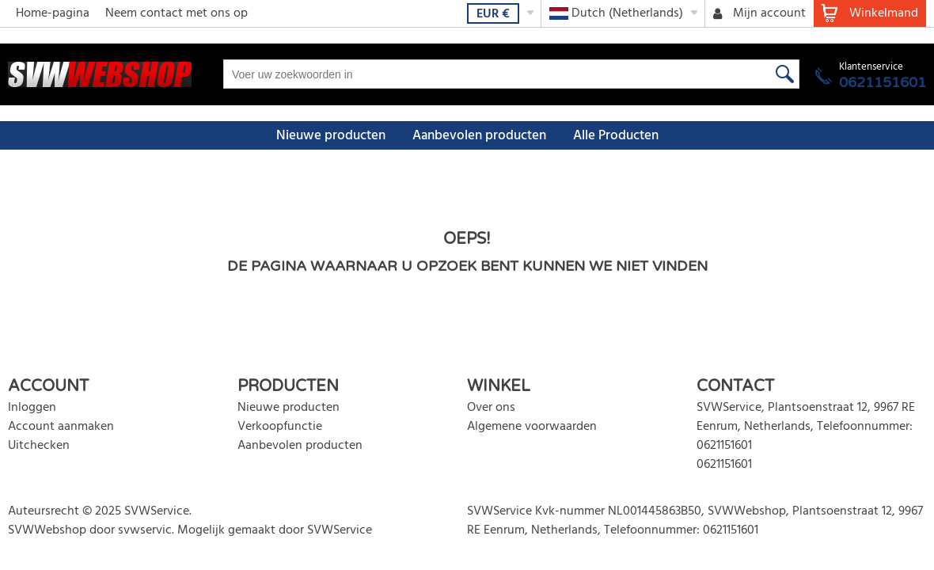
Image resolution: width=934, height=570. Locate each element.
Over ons (491, 407)
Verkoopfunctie (279, 426)
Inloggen (32, 407)
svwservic (145, 530)
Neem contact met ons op (176, 13)
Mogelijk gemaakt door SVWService (274, 530)
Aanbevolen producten (479, 135)
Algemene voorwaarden (532, 426)
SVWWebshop (47, 530)
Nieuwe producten (330, 135)
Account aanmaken (61, 426)
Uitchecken (39, 445)
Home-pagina (52, 13)
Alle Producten (616, 135)
